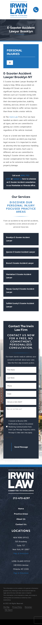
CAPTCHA (9, 437)
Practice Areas (21, 514)
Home (21, 508)
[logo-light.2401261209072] (21, 471)
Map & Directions (21, 553)
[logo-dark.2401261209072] (18, 2)
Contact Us (21, 524)
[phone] (36, 9)
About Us (20, 519)
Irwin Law (13, 117)
